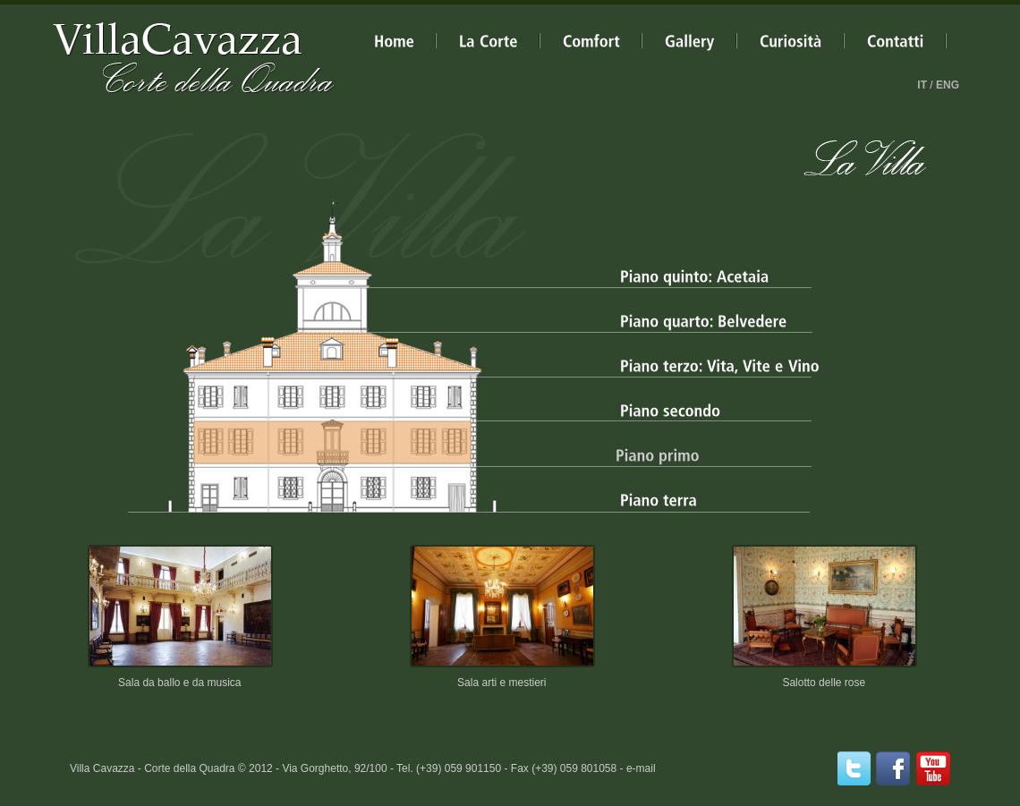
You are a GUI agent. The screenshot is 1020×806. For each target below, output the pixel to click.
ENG (947, 85)
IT (922, 85)
